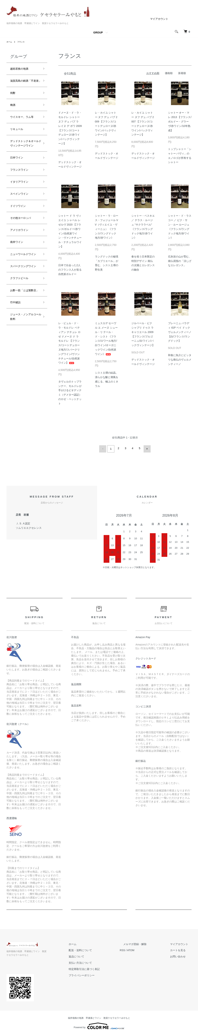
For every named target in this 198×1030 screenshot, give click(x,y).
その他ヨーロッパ (23, 250)
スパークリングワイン (23, 312)
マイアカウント (159, 18)
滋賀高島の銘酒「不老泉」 (21, 85)
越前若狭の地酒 (21, 69)
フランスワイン (21, 197)
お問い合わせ (181, 955)
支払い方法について (97, 961)
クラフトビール (21, 328)
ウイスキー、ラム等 (23, 130)
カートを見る (181, 949)
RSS (136, 949)
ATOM (144, 949)
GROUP (98, 32)
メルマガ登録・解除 (145, 942)
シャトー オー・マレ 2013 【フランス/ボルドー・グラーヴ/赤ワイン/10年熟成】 (180, 121)
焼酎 (13, 101)
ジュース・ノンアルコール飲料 (23, 376)
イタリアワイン (21, 211)
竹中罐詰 (17, 360)
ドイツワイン (20, 237)
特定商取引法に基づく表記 (101, 967)
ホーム (9, 41)
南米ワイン (18, 277)
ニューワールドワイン (23, 293)
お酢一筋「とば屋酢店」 (23, 344)
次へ (146, 448)
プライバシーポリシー (99, 974)
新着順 (182, 73)
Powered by (99, 1021)
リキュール (18, 146)
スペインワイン (21, 224)
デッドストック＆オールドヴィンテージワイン (23, 165)
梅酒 (13, 114)
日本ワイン (18, 184)
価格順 (169, 73)
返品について (93, 955)
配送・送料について (97, 949)
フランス (22, 41)
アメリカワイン (21, 264)
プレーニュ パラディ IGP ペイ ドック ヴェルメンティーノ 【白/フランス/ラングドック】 (179, 332)
